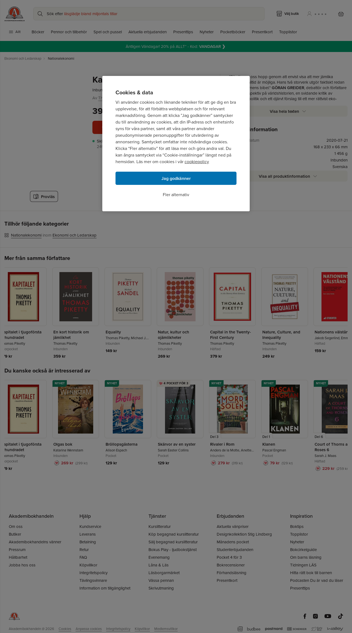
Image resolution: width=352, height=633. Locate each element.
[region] (176, 143)
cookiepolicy (197, 161)
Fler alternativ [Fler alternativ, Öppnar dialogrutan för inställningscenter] (176, 194)
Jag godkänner (176, 178)
